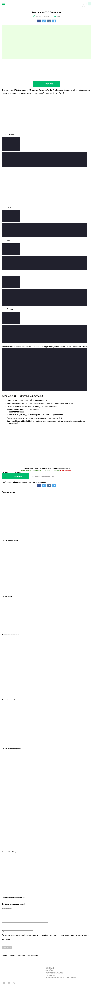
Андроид (42, 482)
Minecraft (77, 90)
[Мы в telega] (14, 983)
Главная (50, 968)
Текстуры (11, 955)
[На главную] (39, 4)
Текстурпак (7, 90)
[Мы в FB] (4, 983)
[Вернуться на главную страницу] (21, 972)
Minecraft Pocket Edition (24, 406)
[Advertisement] (46, 42)
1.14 (33, 482)
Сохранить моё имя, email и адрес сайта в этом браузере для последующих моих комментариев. (45, 935)
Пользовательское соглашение (61, 978)
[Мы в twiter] (9, 983)
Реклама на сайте (54, 973)
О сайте (49, 970)
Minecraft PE (57, 418)
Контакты (50, 975)
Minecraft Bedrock (79, 347)
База (4, 955)
